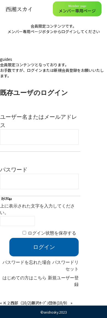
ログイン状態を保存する (52, 233)
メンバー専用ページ (77, 9)
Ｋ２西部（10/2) (17, 303)
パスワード (14, 170)
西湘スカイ (19, 9)
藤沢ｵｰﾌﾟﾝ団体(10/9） (50, 303)
